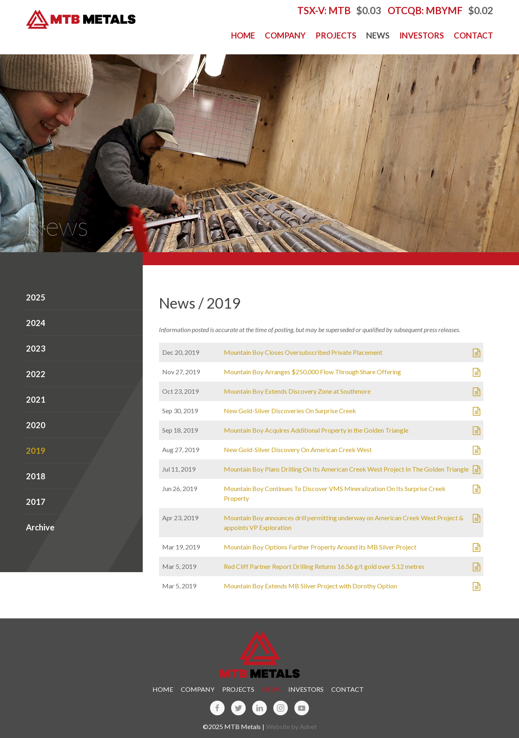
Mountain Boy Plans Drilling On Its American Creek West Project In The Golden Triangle (346, 469)
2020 (35, 425)
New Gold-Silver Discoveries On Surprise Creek (290, 410)
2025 (35, 297)
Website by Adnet (291, 726)
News (378, 35)
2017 (35, 501)
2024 (35, 323)
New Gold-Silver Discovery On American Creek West (298, 449)
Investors (421, 35)
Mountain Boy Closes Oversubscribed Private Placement (303, 352)
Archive (40, 527)
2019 (35, 450)
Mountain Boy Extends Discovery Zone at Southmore (297, 391)
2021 (35, 399)
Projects (335, 35)
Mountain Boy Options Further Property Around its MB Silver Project (320, 547)
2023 (35, 348)
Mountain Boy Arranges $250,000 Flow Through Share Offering (312, 371)
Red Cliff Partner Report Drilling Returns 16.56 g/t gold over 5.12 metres (324, 566)
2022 (35, 374)
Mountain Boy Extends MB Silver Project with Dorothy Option (310, 586)
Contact (473, 35)
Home (243, 35)
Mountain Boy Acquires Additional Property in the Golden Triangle (316, 430)
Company (285, 35)
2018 (35, 476)
